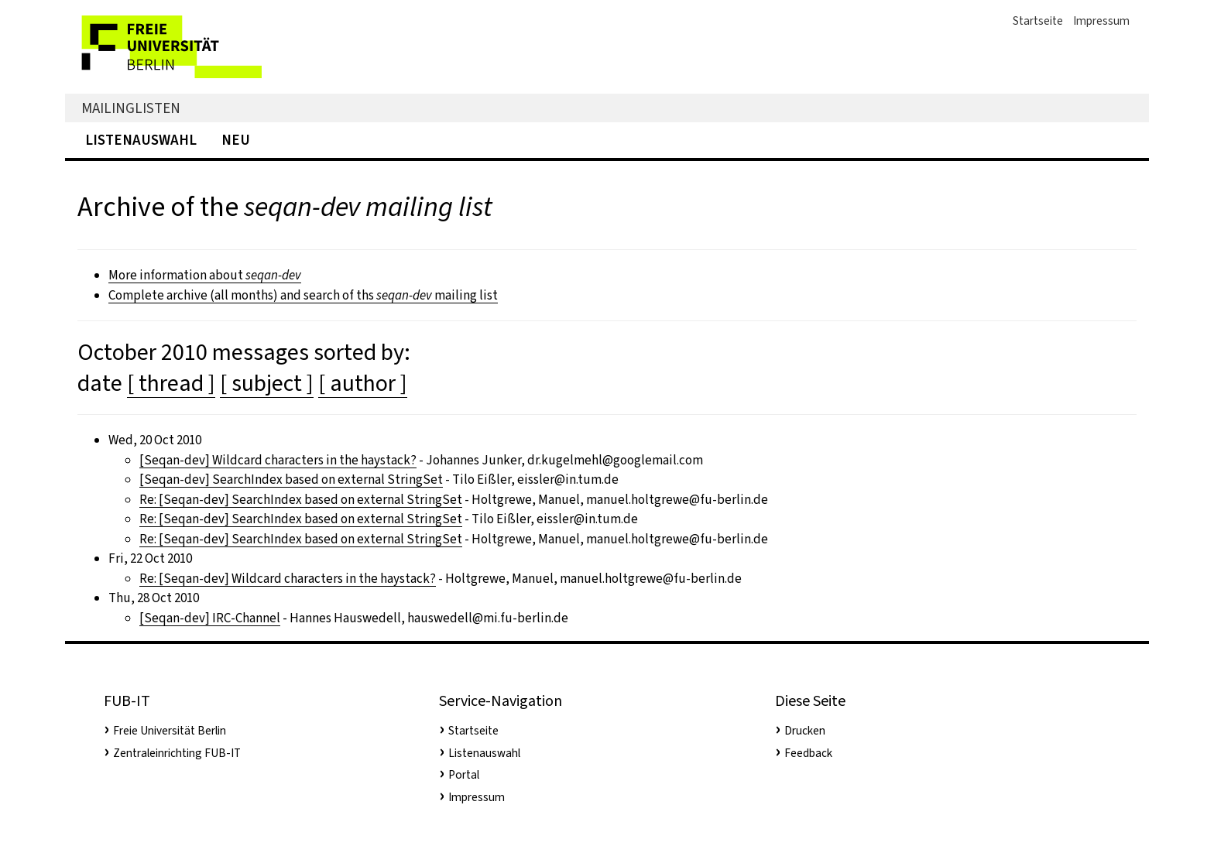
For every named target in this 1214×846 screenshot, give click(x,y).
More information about (204, 275)
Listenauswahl (141, 139)
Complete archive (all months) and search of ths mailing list (303, 295)
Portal (463, 775)
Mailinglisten (130, 108)
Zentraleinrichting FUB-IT (177, 753)
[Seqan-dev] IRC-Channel (209, 618)
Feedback (808, 753)
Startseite (1038, 21)
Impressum (1101, 21)
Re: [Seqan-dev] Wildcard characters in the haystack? (287, 578)
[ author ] (362, 383)
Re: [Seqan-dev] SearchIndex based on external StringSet (300, 500)
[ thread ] (171, 383)
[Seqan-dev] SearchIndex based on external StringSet (291, 479)
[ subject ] (267, 383)
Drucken (804, 730)
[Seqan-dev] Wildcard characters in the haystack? (278, 460)
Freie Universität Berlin (169, 730)
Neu (235, 139)
